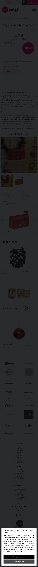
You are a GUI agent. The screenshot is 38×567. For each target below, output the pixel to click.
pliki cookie (23, 535)
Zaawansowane (19, 561)
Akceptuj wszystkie (19, 556)
